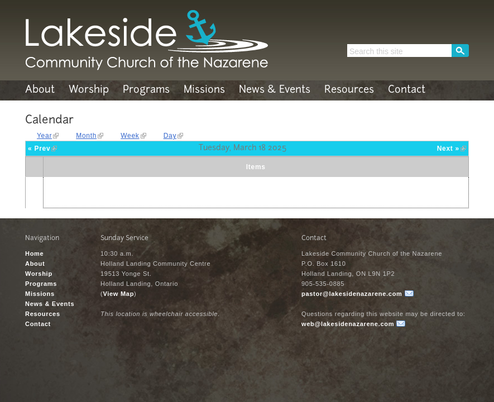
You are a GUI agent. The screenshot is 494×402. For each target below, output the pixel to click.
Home (34, 253)
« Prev (39, 148)
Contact (406, 90)
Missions (204, 90)
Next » (448, 148)
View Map (118, 293)
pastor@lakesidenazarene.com (351, 293)
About (40, 90)
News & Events (274, 90)
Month (86, 136)
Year (44, 136)
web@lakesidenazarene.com (347, 323)
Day (170, 136)
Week (130, 136)
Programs (146, 90)
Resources (349, 90)
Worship (89, 90)
